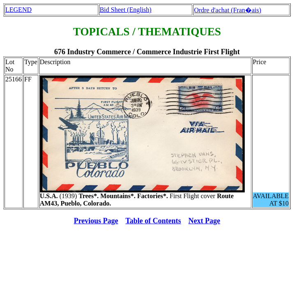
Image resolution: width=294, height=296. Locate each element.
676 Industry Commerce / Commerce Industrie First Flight (147, 52)
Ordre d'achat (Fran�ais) (227, 10)
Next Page (204, 221)
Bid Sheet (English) (126, 9)
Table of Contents (153, 221)
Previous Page (96, 221)
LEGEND (18, 9)
